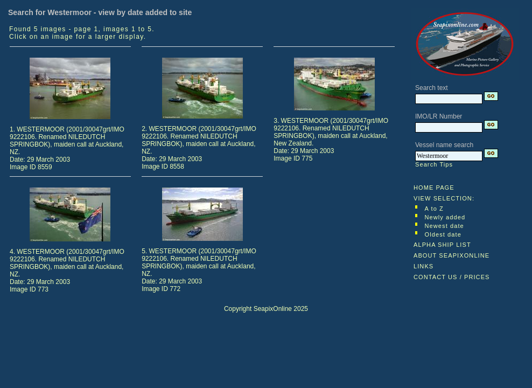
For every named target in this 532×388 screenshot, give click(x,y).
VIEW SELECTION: (444, 198)
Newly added (445, 217)
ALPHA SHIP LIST (442, 244)
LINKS (423, 266)
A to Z (434, 208)
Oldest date (443, 234)
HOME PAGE (434, 187)
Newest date (444, 226)
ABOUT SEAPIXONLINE (451, 255)
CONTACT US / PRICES (452, 277)
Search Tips (434, 164)
